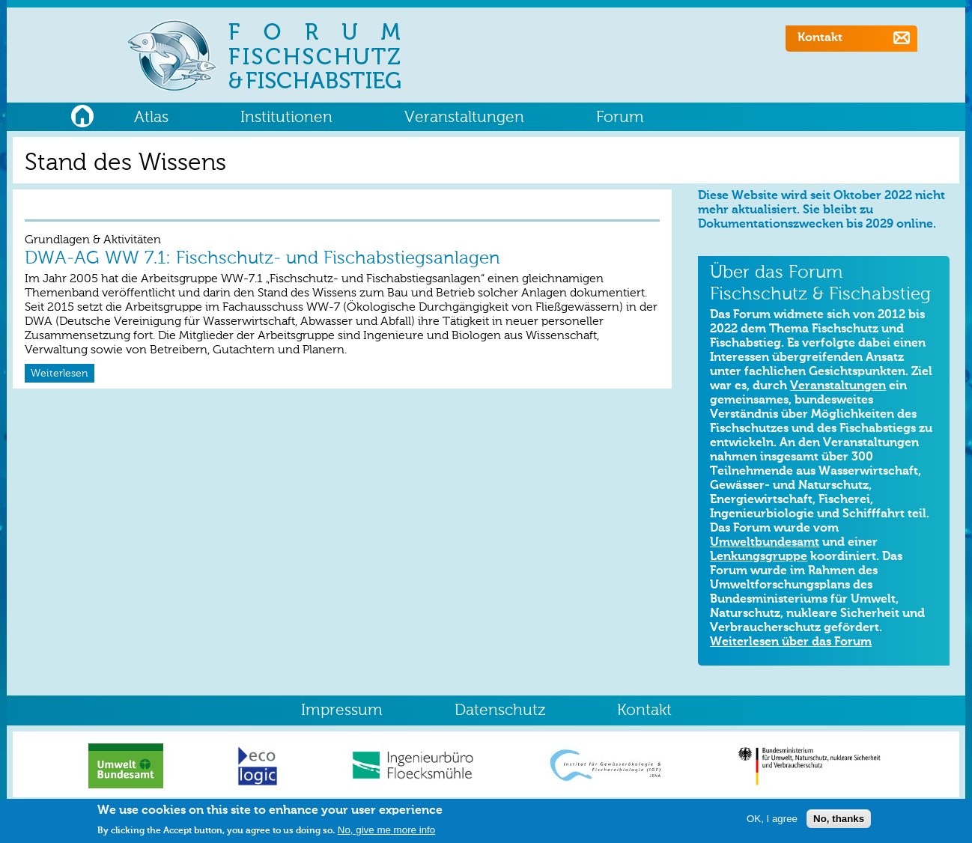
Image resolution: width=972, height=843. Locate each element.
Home (82, 114)
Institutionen (286, 118)
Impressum (342, 711)
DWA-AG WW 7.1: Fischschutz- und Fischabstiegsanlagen (262, 258)
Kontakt (820, 38)
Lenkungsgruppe (758, 557)
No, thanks (838, 821)
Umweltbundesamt (764, 543)
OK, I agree (772, 821)
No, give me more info (386, 832)
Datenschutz (500, 711)
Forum (620, 118)
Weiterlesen (59, 373)
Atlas (151, 118)
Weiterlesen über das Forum (791, 642)
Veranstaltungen (464, 118)
